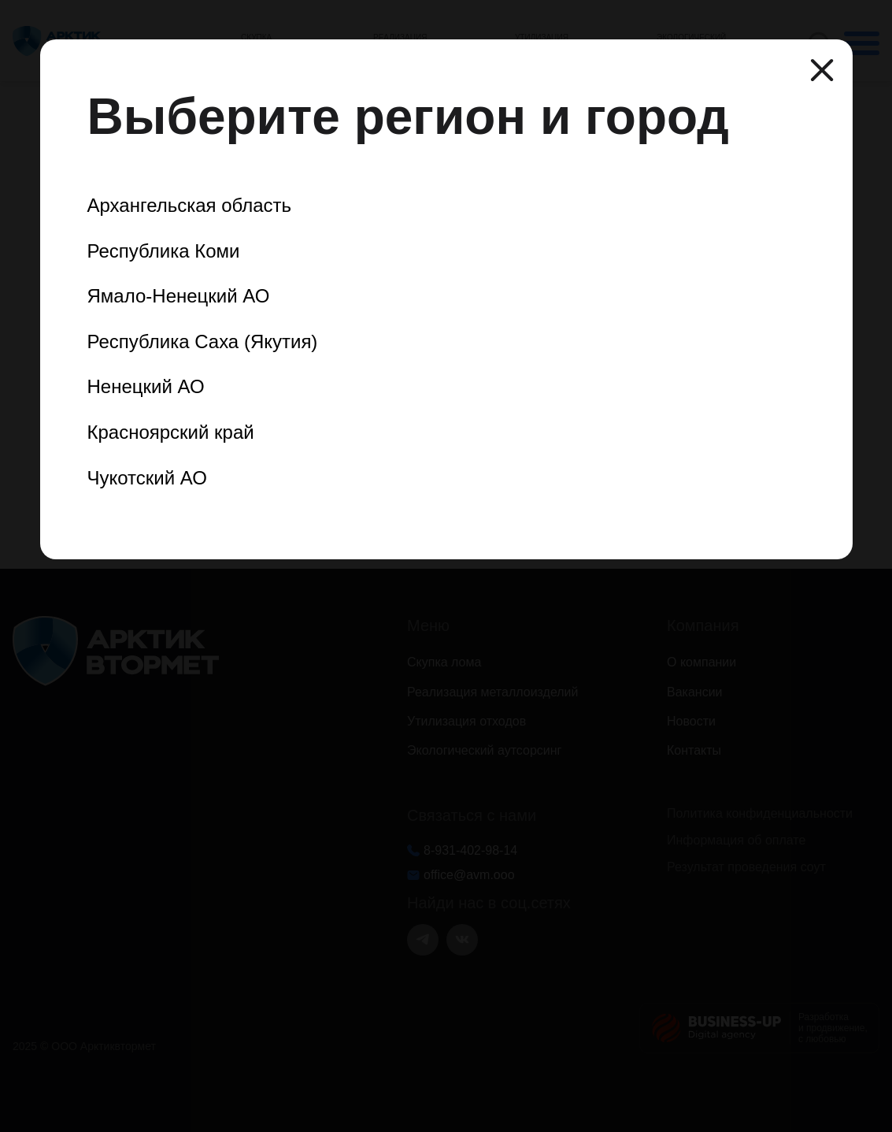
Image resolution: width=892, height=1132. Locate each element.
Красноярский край (170, 432)
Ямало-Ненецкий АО (178, 295)
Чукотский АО (147, 477)
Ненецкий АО (146, 386)
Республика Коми (163, 251)
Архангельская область (189, 205)
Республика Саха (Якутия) (202, 341)
